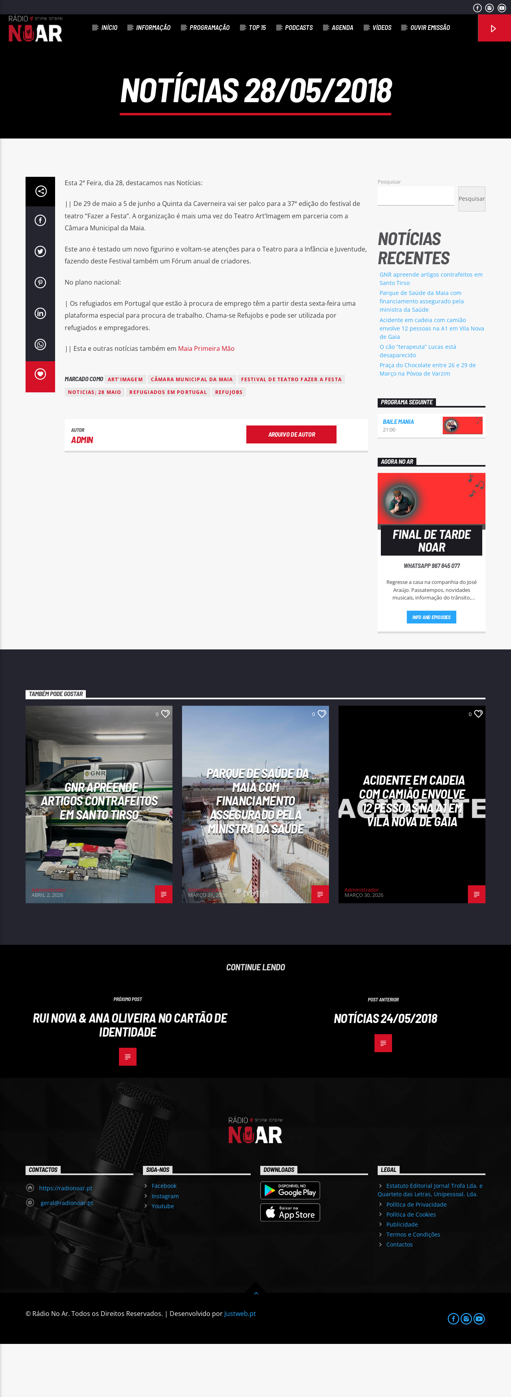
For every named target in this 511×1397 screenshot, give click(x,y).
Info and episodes (431, 670)
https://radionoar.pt (65, 1241)
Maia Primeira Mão (206, 402)
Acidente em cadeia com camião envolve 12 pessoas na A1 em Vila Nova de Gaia (432, 381)
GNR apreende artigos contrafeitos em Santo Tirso (99, 853)
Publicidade (402, 1277)
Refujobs (229, 445)
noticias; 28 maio (94, 445)
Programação (210, 27)
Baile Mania (398, 475)
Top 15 (257, 27)
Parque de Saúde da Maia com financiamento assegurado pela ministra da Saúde (422, 354)
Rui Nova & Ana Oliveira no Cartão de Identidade (130, 1077)
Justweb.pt (240, 1366)
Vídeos (381, 27)
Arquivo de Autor (291, 487)
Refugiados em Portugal (168, 445)
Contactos (399, 1297)
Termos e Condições (413, 1287)
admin (82, 492)
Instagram (165, 1249)
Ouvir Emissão (430, 27)
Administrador (49, 942)
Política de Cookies (411, 1267)
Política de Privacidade (416, 1257)
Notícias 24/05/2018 (385, 1070)
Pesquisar (389, 234)
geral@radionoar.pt (66, 1256)
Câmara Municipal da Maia (192, 432)
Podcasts (299, 27)
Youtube (163, 1259)
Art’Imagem (125, 432)
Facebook (164, 1239)
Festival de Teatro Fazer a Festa (291, 432)
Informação (153, 27)
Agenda (342, 27)
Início (109, 27)
